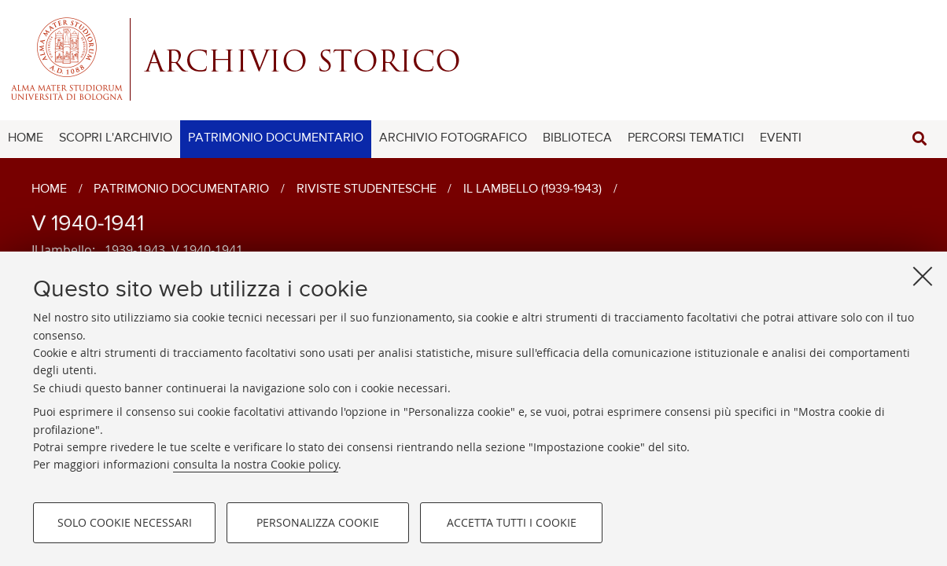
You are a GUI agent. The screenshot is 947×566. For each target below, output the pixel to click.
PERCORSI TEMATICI (686, 138)
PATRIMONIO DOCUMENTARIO (275, 138)
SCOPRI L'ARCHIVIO (115, 138)
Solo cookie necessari (124, 523)
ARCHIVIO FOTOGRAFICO (453, 138)
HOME (25, 138)
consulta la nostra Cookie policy (255, 465)
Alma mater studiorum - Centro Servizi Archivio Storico (473, 59)
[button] (919, 138)
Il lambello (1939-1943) (532, 189)
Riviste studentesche (367, 189)
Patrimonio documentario (181, 189)
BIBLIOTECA (577, 138)
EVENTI (780, 138)
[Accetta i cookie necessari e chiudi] (922, 276)
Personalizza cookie (317, 523)
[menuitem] (25, 139)
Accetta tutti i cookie (512, 523)
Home (49, 189)
